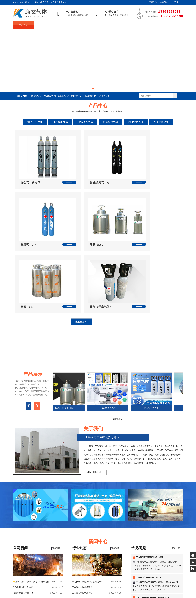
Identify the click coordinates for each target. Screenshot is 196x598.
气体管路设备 (103, 96)
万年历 (54, 547)
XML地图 (102, 588)
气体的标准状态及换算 (23, 503)
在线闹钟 (62, 547)
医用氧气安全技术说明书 (83, 525)
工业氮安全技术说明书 (82, 508)
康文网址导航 (115, 547)
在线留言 (164, 2)
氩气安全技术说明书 (81, 514)
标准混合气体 (90, 96)
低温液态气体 (64, 96)
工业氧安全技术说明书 (82, 503)
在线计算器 (93, 547)
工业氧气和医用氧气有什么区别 (150, 473)
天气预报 (46, 547)
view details (94, 387)
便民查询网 (82, 547)
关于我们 (44, 25)
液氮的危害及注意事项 (23, 508)
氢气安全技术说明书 (81, 520)
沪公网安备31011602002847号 (79, 588)
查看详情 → (57, 464)
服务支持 (147, 25)
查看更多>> (95, 237)
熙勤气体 (153, 2)
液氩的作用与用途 (21, 520)
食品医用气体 (50, 96)
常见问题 (106, 25)
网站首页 (23, 25)
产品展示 (127, 25)
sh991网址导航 (33, 547)
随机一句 (104, 547)
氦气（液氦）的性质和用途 (25, 525)
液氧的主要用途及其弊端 (24, 514)
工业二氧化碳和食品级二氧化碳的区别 (153, 513)
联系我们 (178, 2)
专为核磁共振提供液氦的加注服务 (87, 497)
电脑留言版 (159, 547)
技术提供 (105, 583)
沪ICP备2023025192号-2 (48, 588)
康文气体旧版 (128, 547)
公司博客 (140, 547)
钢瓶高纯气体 (37, 96)
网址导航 (72, 547)
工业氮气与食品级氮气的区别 (149, 493)
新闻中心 (85, 25)
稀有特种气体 (77, 96)
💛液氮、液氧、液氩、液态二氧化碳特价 (31, 497)
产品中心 (64, 25)
